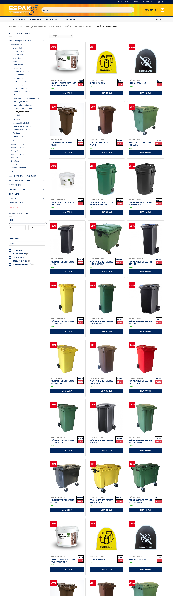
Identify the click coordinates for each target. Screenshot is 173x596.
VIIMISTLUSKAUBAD (17, 202)
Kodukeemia (16, 147)
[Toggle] (43, 40)
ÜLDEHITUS (14, 198)
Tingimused (52, 19)
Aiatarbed (56, 26)
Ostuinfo (35, 19)
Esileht (13, 26)
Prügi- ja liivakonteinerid (79, 26)
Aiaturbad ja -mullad (21, 58)
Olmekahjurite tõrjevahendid (24, 98)
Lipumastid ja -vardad (21, 91)
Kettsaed (16, 78)
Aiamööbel (17, 48)
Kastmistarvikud (19, 71)
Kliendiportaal (147, 2)
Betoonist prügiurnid (24, 108)
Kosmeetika (15, 157)
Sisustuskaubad (17, 161)
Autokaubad (16, 141)
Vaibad (14, 171)
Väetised (16, 133)
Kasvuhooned (18, 75)
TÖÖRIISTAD (14, 194)
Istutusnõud (18, 65)
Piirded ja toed (19, 101)
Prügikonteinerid (22, 112)
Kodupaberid (16, 151)
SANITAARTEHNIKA (17, 189)
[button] (154, 10)
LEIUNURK (70, 19)
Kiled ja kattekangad (21, 81)
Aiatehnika (17, 51)
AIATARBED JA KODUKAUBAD (34, 26)
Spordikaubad (16, 164)
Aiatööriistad (18, 55)
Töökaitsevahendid (18, 167)
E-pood (135, 2)
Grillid (15, 61)
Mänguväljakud (19, 95)
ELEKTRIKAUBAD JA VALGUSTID (22, 176)
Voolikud (16, 136)
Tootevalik (18, 19)
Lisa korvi (67, 93)
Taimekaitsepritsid (20, 126)
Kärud (15, 68)
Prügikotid (19, 115)
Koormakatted (18, 88)
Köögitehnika (16, 154)
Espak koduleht (122, 2)
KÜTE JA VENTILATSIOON (19, 180)
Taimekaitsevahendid (21, 130)
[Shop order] (61, 35)
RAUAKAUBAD (15, 185)
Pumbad (16, 119)
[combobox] (87, 10)
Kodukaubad (16, 144)
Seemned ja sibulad (21, 123)
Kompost (16, 85)
